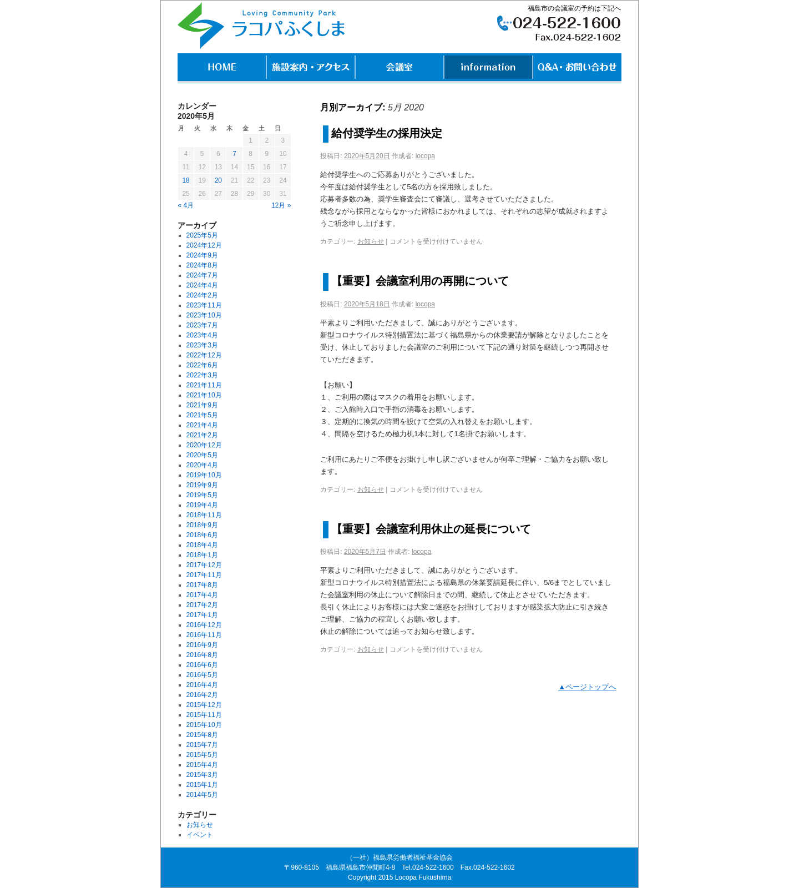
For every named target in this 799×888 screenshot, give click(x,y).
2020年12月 (204, 445)
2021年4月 (202, 425)
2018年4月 (202, 545)
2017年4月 (202, 595)
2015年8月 (202, 735)
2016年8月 (202, 655)
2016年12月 (204, 625)
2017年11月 (204, 575)
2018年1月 (202, 555)
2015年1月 (202, 785)
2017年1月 (202, 615)
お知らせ (370, 241)
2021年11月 (204, 385)
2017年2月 (202, 605)
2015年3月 (202, 775)
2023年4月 (202, 335)
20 (218, 180)
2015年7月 (202, 745)
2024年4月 (202, 285)
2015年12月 (204, 705)
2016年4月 (202, 685)
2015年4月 (202, 765)
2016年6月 (202, 665)
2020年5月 (202, 455)
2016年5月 (202, 675)
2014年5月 (202, 795)
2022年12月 (204, 355)
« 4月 (186, 205)
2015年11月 (204, 715)
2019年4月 (202, 505)
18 (185, 180)
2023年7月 (202, 325)
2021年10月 (204, 395)
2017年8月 (202, 585)
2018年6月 (202, 535)
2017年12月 (204, 565)
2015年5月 (202, 755)
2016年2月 (202, 695)
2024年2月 (202, 295)
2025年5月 (202, 235)
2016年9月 (202, 645)
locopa (425, 156)
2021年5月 (202, 415)
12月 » (281, 205)
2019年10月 (204, 475)
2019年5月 (202, 495)
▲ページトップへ (587, 687)
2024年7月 (202, 275)
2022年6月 (202, 365)
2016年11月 (204, 635)
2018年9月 (202, 525)
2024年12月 (204, 245)
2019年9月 (202, 485)
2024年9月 (202, 255)
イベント (199, 835)
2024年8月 (202, 265)
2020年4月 (202, 465)
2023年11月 (204, 305)
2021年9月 (202, 405)
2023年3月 (202, 345)
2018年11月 (204, 515)
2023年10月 (204, 315)
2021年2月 (202, 435)
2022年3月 (202, 375)
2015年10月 (204, 725)
